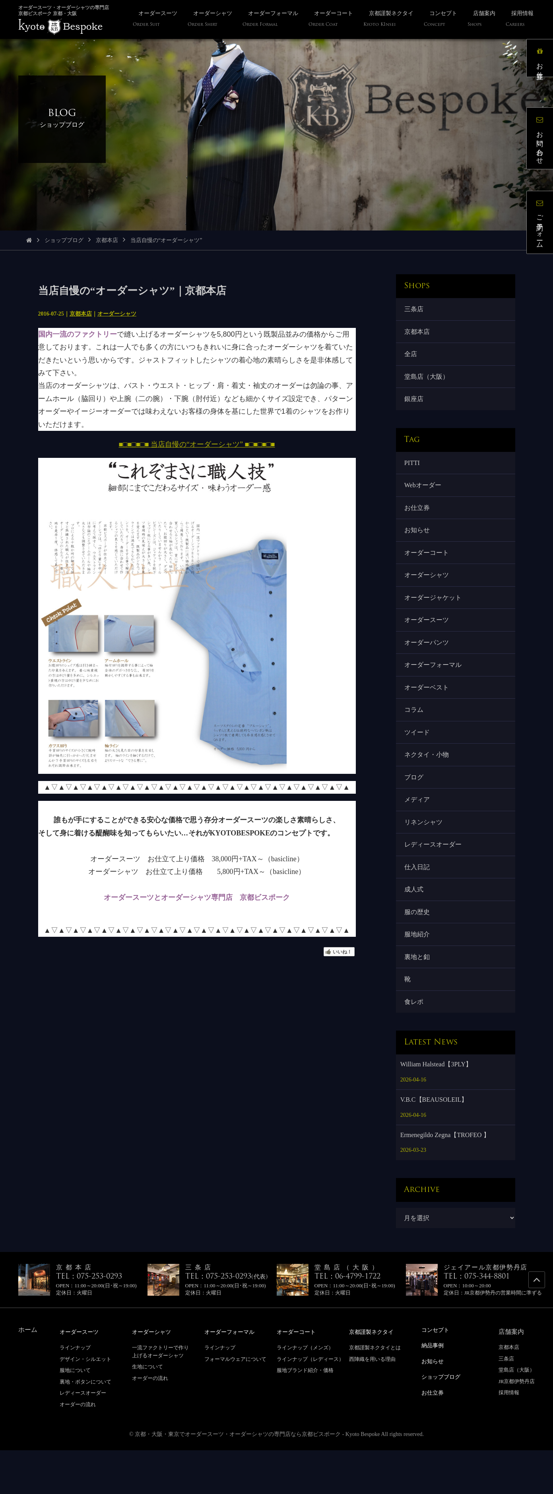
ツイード (418, 757)
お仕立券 (418, 518)
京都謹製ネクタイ (374, 1375)
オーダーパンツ (428, 662)
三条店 (415, 309)
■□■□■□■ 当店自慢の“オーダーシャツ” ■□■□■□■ (197, 444)
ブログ (415, 805)
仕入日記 (418, 901)
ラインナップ (75, 1391)
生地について (147, 1410)
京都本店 (107, 240)
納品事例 (434, 1388)
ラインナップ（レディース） (310, 1402)
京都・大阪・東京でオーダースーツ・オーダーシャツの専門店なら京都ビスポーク (238, 1478)
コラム (415, 734)
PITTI (413, 470)
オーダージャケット (434, 614)
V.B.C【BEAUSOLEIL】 (434, 1143)
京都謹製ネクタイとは (375, 1391)
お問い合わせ (543, 141)
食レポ (415, 1044)
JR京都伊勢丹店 (517, 1425)
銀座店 (415, 405)
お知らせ (418, 542)
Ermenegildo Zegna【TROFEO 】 (445, 1179)
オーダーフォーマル (434, 686)
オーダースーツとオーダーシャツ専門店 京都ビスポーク (197, 897)
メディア (418, 829)
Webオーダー (424, 494)
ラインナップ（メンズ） (305, 1391)
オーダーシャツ (116, 314)
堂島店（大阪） (428, 381)
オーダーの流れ (78, 1448)
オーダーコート (428, 566)
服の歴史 (418, 949)
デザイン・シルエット (85, 1402)
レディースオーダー (434, 877)
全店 (412, 357)
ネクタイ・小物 (428, 781)
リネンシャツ (425, 853)
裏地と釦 (418, 997)
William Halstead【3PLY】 (436, 1108)
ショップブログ (64, 240)
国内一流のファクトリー (77, 334)
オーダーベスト (428, 710)
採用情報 (509, 1437)
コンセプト (437, 1373)
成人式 (415, 925)
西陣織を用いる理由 (372, 1402)
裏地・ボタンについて (85, 1425)
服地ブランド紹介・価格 (305, 1414)
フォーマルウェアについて (235, 1402)
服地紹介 (418, 973)
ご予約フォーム (543, 225)
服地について (75, 1414)
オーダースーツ (428, 638)
